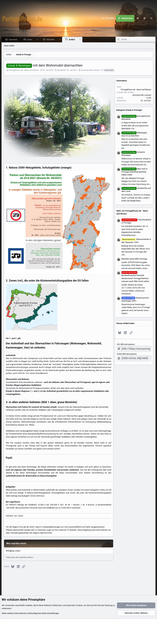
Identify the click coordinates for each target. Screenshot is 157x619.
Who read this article (16, 543)
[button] (144, 18)
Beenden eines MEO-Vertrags (134, 259)
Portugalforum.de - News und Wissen (24, 70)
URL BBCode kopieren (126, 344)
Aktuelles (51, 40)
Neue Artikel (9, 46)
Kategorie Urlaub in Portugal (129, 110)
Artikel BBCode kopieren (127, 353)
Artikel (73, 40)
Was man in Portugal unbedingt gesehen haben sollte (134, 172)
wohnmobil (108, 70)
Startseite (14, 40)
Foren (30, 40)
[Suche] (151, 18)
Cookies (29, 605)
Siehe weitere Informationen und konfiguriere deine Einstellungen (30, 613)
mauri (17, 551)
